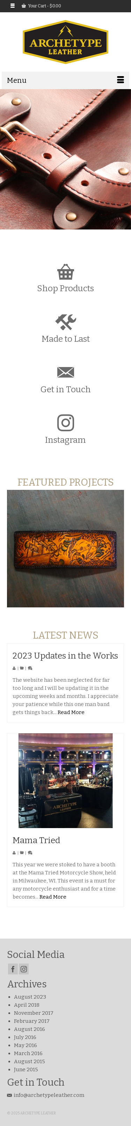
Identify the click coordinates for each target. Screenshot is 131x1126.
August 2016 (29, 1029)
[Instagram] (24, 969)
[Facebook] (13, 969)
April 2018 (26, 1005)
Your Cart (41, 6)
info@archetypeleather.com (45, 1095)
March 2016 (28, 1053)
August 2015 (29, 1061)
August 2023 (30, 997)
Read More (71, 712)
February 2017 (32, 1021)
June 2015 (26, 1069)
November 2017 (33, 1013)
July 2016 (25, 1037)
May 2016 (25, 1045)
